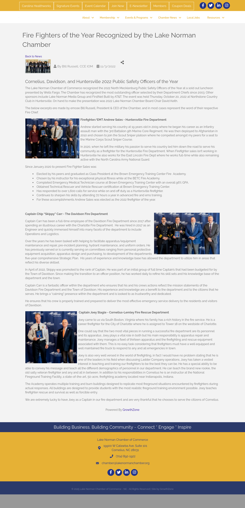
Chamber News (167, 24)
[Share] (122, 76)
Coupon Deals (181, 6)
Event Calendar (95, 6)
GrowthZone (131, 423)
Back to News (33, 69)
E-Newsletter (139, 6)
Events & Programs (136, 24)
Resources (213, 24)
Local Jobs (193, 24)
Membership (107, 24)
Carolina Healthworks (36, 6)
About (86, 24)
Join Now (117, 6)
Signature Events (68, 6)
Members (159, 6)
